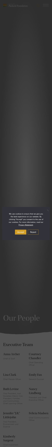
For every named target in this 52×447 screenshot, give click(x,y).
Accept (20, 232)
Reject (33, 232)
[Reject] (46, 210)
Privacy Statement (26, 225)
